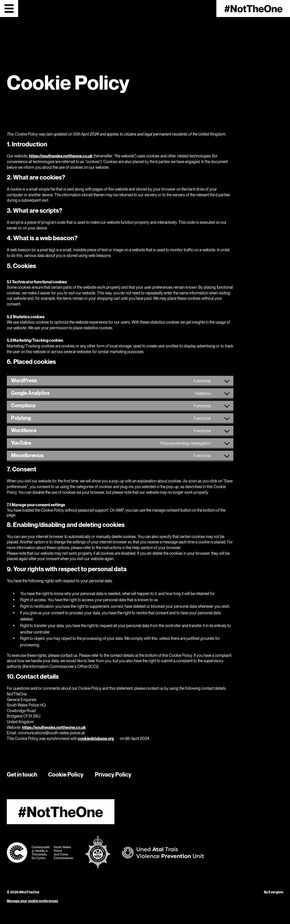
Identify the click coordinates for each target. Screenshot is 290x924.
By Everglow (273, 892)
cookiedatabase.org (96, 738)
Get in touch (22, 774)
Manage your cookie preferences (32, 901)
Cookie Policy (66, 774)
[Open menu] (9, 8)
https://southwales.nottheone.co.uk (61, 155)
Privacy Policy (113, 774)
